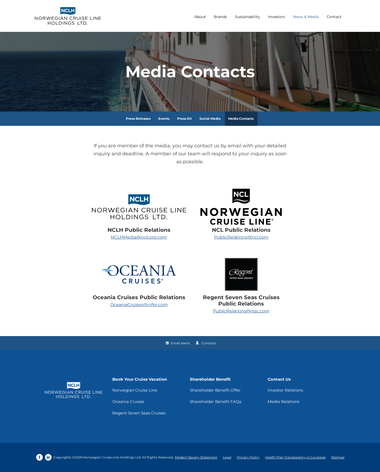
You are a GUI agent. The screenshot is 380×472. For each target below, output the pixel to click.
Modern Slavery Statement (196, 457)
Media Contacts (241, 119)
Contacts (208, 343)
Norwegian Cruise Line (134, 390)
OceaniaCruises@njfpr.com (139, 304)
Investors (276, 16)
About (200, 16)
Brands (220, 16)
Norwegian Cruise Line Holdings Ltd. (112, 457)
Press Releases (138, 119)
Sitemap (337, 457)
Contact (334, 16)
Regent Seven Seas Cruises (138, 412)
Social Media (209, 119)
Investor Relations (285, 390)
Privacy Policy (248, 457)
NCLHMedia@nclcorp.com (139, 237)
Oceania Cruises (128, 401)
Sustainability (247, 16)
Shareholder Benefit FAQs (215, 401)
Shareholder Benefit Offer (215, 390)
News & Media (306, 16)
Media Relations (283, 401)
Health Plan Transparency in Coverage (295, 457)
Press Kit (184, 119)
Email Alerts (180, 343)
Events (163, 119)
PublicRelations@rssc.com (241, 311)
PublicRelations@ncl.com (241, 237)
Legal (227, 457)
